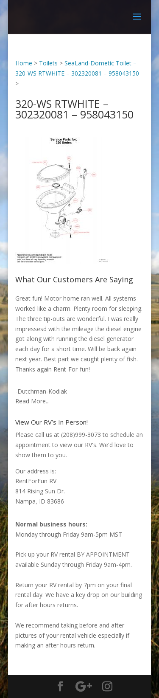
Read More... (32, 401)
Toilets (48, 63)
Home (23, 63)
